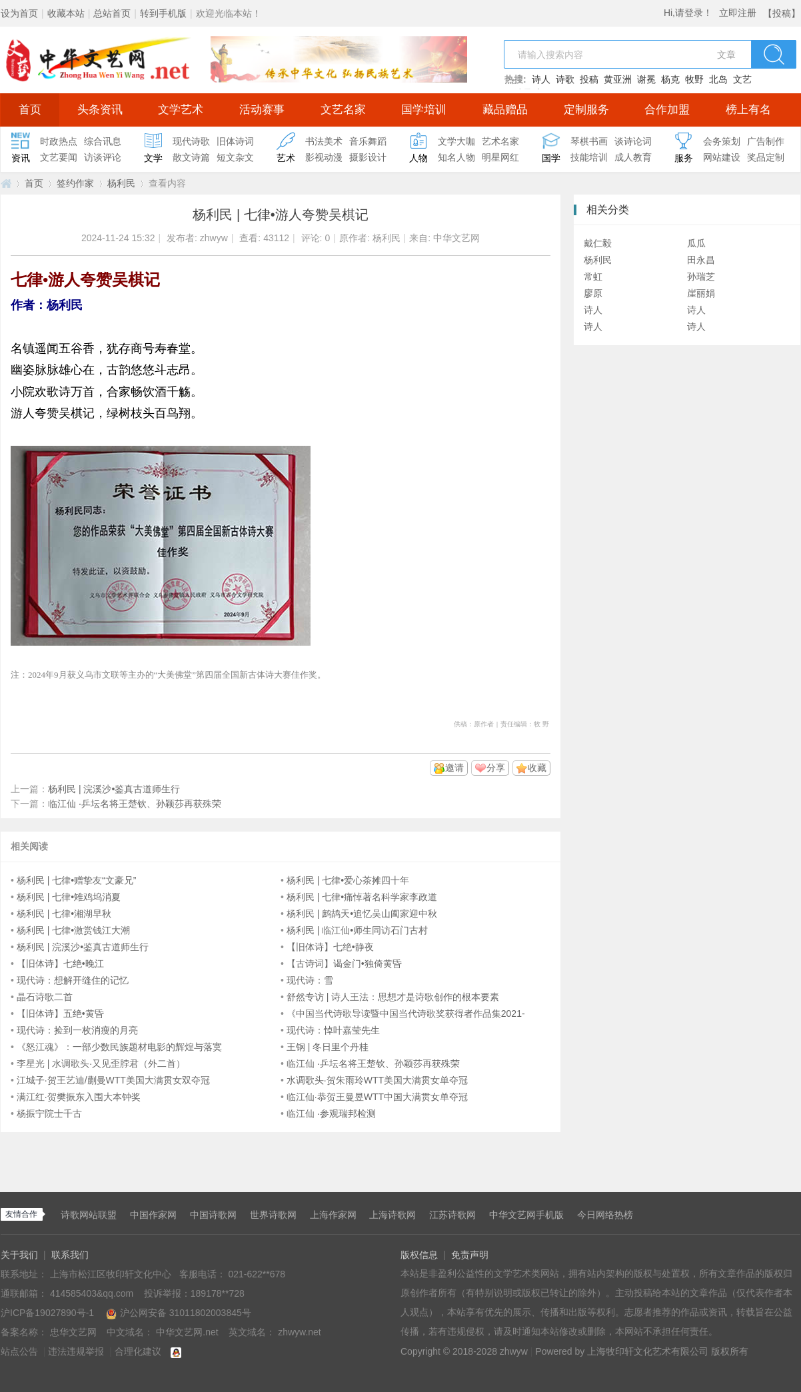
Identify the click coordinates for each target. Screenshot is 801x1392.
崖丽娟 (701, 293)
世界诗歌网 (273, 1214)
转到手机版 (163, 13)
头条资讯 (100, 109)
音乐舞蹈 (368, 141)
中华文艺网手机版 (526, 1214)
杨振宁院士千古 (49, 1113)
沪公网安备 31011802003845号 (178, 1312)
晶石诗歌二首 (45, 997)
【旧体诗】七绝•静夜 (330, 947)
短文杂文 (235, 157)
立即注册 (737, 12)
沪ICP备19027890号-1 (47, 1312)
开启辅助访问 (759, 9)
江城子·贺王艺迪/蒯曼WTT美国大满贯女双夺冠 (113, 1080)
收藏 (537, 767)
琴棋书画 (589, 141)
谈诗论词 (633, 141)
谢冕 (646, 79)
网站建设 (721, 157)
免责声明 (469, 1254)
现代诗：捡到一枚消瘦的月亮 (77, 1030)
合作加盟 (667, 109)
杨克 (670, 79)
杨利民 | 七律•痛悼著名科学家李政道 (362, 897)
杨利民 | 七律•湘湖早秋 (64, 913)
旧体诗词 (235, 141)
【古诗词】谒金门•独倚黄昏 (344, 963)
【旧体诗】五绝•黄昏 (60, 1013)
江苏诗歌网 (452, 1214)
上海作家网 (333, 1214)
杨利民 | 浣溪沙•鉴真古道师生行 (114, 789)
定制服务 (586, 109)
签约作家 (75, 183)
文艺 (742, 79)
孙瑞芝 (701, 276)
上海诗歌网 (392, 1214)
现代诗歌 (191, 141)
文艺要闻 (58, 157)
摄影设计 (368, 157)
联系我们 (70, 1254)
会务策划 (721, 141)
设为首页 (19, 13)
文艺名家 (343, 109)
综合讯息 (102, 141)
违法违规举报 (76, 1351)
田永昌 (701, 260)
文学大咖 (456, 141)
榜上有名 (748, 109)
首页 (30, 109)
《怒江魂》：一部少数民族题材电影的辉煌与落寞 (119, 1047)
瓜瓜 (696, 243)
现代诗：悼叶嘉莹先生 (333, 1030)
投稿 (589, 79)
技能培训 (589, 157)
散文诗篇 (191, 157)
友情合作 (21, 1214)
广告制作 (765, 141)
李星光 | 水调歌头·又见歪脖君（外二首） (101, 1063)
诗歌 (565, 79)
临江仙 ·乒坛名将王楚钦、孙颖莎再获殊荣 (134, 803)
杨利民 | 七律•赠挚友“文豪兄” (77, 880)
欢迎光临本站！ (228, 13)
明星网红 (500, 157)
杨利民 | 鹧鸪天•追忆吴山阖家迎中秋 (362, 913)
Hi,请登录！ (688, 12)
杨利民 (121, 183)
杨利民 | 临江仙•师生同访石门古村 (357, 930)
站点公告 (19, 1351)
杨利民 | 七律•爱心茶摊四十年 (348, 880)
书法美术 (324, 141)
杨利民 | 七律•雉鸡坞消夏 (69, 897)
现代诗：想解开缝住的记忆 (73, 980)
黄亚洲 (618, 79)
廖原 (593, 293)
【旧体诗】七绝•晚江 (60, 963)
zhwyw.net (299, 1332)
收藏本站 (66, 13)
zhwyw (214, 238)
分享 (495, 767)
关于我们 (19, 1254)
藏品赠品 (505, 109)
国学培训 (423, 109)
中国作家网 (153, 1214)
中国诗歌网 (213, 1214)
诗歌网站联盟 (89, 1214)
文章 (726, 54)
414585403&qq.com (93, 1293)
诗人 (541, 79)
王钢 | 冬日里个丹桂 (328, 1047)
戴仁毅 (598, 243)
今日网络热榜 (605, 1214)
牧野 (694, 79)
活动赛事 (262, 109)
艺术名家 (500, 141)
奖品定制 (765, 157)
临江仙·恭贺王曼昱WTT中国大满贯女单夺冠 (377, 1096)
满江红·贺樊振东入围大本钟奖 (79, 1096)
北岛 (718, 79)
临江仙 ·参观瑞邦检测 (331, 1113)
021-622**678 (256, 1274)
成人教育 (633, 157)
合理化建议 (138, 1351)
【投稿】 (781, 13)
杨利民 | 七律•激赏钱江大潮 (73, 930)
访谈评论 (102, 157)
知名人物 (456, 157)
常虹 (593, 276)
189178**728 (218, 1293)
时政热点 (58, 141)
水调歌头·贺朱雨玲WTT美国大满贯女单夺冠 (377, 1080)
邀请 (454, 767)
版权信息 (419, 1254)
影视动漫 (324, 157)
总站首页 (112, 13)
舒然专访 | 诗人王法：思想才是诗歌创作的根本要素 (393, 997)
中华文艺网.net (6, 183)
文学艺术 (180, 109)
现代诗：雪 (310, 980)
